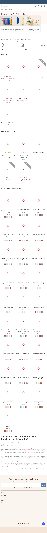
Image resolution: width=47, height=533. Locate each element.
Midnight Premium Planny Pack (8, 100)
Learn (2, 511)
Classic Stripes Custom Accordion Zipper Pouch (23, 354)
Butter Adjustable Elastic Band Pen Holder (8, 156)
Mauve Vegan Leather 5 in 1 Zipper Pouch (38, 153)
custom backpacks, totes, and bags (30, 462)
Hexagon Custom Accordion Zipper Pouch (39, 210)
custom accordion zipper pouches (9, 451)
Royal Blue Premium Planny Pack (8, 78)
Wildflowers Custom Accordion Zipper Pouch (23, 378)
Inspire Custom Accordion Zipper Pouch (8, 378)
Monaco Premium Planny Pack (38, 77)
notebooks (32, 444)
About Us (3, 507)
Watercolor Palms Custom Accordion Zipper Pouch (23, 401)
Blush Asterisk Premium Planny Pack (23, 101)
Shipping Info (4, 495)
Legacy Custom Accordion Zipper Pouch (8, 211)
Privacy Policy (13, 529)
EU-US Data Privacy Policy (25, 529)
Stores (3, 515)
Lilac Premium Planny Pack (23, 77)
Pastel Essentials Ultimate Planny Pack (8, 123)
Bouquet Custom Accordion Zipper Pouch (8, 235)
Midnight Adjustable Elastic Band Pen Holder (23, 180)
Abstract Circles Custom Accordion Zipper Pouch (8, 401)
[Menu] (44, 6)
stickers (28, 449)
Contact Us (3, 503)
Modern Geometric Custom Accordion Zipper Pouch (38, 330)
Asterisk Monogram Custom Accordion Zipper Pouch (39, 306)
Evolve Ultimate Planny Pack (39, 99)
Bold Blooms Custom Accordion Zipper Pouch (38, 259)
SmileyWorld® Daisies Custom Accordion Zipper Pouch (8, 306)
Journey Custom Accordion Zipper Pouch (23, 210)
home (2, 9)
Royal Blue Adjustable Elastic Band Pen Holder (23, 156)
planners (28, 444)
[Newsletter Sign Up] (21, 485)
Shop (2, 518)
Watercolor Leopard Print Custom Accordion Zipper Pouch (23, 330)
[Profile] (35, 6)
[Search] (38, 6)
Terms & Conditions (26, 487)
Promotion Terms (32, 529)
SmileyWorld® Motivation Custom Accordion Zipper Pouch (39, 282)
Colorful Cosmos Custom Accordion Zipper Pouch (38, 378)
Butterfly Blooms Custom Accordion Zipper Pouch (8, 354)
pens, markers (24, 449)
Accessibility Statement (39, 529)
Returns (2, 498)
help (2, 492)
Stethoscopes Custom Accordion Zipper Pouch (8, 425)
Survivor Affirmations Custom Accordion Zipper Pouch (8, 282)
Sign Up (43, 485)
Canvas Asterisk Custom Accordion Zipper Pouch (23, 235)
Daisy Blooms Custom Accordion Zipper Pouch (8, 259)
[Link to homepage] (4, 6)
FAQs (2, 500)
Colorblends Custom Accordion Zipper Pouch (38, 354)
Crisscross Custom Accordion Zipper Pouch (39, 235)
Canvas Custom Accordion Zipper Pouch (8, 330)
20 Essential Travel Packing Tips (23, 466)
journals (37, 444)
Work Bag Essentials (12, 466)
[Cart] (41, 6)
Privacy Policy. (31, 487)
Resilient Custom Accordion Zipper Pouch (23, 282)
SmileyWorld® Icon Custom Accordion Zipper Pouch (23, 306)
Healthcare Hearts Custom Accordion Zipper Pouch (38, 401)
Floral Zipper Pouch (8, 177)
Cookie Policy (18, 529)
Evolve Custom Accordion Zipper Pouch (23, 259)
